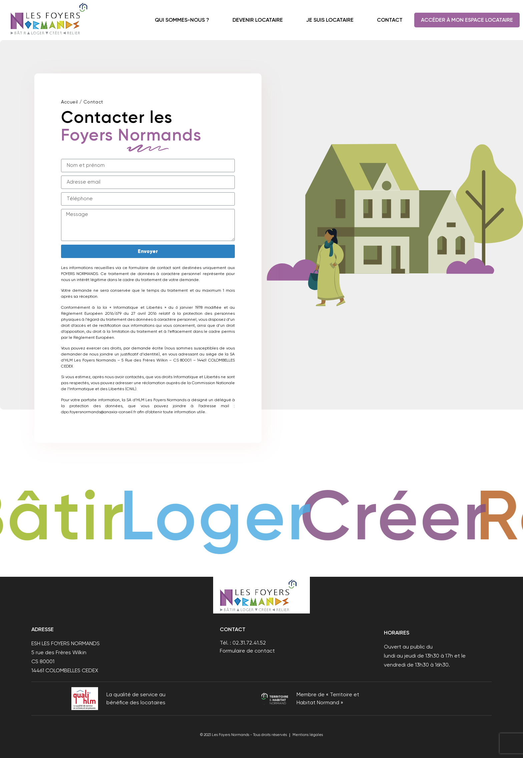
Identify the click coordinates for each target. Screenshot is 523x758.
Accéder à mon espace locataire (467, 20)
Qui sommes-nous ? (182, 20)
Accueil (69, 101)
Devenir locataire (257, 20)
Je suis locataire (330, 20)
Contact (390, 20)
